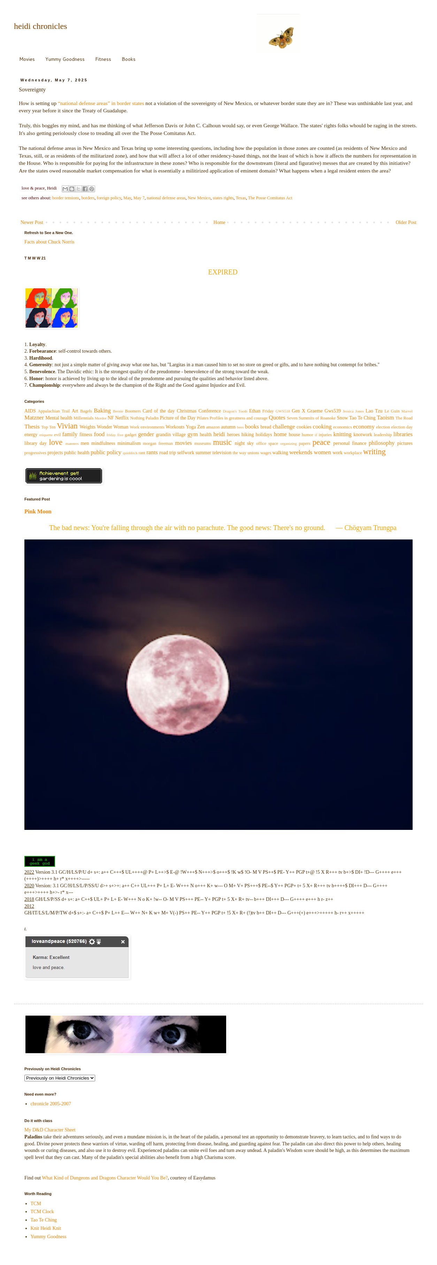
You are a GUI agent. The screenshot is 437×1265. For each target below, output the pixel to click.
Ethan (255, 411)
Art (75, 411)
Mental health (58, 418)
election (383, 427)
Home (219, 222)
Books (129, 59)
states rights (223, 197)
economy (364, 426)
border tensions (65, 197)
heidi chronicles (40, 26)
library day (35, 443)
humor (307, 434)
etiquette (46, 435)
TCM (36, 1203)
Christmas (187, 411)
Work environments (147, 427)
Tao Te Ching (362, 418)
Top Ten (48, 427)
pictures (405, 443)
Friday (268, 411)
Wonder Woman (113, 427)
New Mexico (199, 197)
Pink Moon (38, 511)
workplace (353, 452)
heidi (219, 434)
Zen (201, 427)
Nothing (137, 418)
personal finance (349, 443)
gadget (131, 434)
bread (265, 427)
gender (146, 434)
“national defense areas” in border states (101, 103)
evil (57, 434)
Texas (241, 197)
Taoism (385, 417)
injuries (325, 434)
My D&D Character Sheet (50, 1129)
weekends (300, 452)
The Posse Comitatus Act (270, 197)
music (222, 442)
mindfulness (103, 443)
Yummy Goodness (65, 59)
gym (192, 434)
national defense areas (166, 197)
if (316, 435)
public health (77, 452)
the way (239, 452)
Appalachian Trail (54, 411)
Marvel (407, 411)
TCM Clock (42, 1211)
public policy (106, 452)
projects (55, 452)
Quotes (277, 417)
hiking (248, 434)
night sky (244, 443)
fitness (85, 434)
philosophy (382, 443)
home (280, 434)
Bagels (86, 411)
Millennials (83, 418)
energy (31, 434)
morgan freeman (158, 443)
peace (321, 442)
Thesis (32, 426)
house (294, 434)
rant (142, 452)
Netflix (122, 418)
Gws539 (332, 411)
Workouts (175, 427)
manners (72, 443)
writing (374, 451)
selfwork (185, 452)
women (322, 452)
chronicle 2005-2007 (51, 1103)
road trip (167, 452)
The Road (404, 418)
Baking (102, 410)
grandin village (171, 434)
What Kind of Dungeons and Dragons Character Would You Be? (105, 1177)
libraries (403, 434)
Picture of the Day (178, 418)
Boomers (133, 411)
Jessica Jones (353, 411)
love (56, 442)
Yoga (191, 427)
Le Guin (392, 411)
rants (152, 452)
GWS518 (283, 411)
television (222, 452)
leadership (383, 434)
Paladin (152, 418)
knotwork (362, 434)
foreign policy (109, 197)
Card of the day (159, 411)
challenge (284, 426)
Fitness (103, 59)
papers (304, 443)
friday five (115, 435)
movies (183, 443)
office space (267, 443)
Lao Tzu (374, 411)
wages (265, 452)
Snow (342, 418)
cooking (322, 426)
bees (240, 427)
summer (203, 452)
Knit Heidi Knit (46, 1228)
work (337, 452)
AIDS (30, 411)
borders (87, 197)
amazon (213, 427)
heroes (233, 434)
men (84, 443)
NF (111, 418)
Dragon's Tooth (235, 411)
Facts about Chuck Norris (49, 242)
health (206, 434)
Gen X (298, 411)
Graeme (315, 411)
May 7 (139, 197)
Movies (27, 59)
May (127, 197)
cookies (304, 427)
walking (280, 452)
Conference (209, 411)
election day (402, 427)
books (252, 426)
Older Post (406, 222)
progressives (35, 452)
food (99, 434)
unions (253, 452)
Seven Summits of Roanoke (311, 418)
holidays (263, 434)
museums (202, 443)
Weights (88, 427)
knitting (343, 434)
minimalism (129, 443)
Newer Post (32, 222)
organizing (288, 443)
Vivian (67, 426)
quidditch (130, 453)
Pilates (203, 418)
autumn (228, 427)
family (70, 434)
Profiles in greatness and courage (238, 418)
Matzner (34, 417)
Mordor (101, 418)
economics (342, 427)
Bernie (118, 411)
